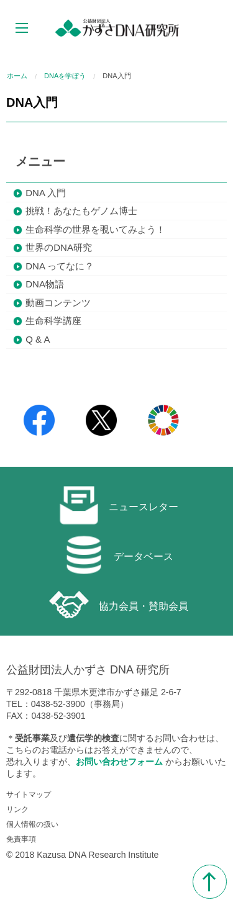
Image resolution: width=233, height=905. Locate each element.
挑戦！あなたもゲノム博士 (81, 210)
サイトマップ (28, 794)
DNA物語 (44, 284)
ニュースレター (118, 505)
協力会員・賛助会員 (118, 604)
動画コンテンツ (58, 302)
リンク (17, 809)
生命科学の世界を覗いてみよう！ (95, 229)
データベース (118, 555)
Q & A (37, 339)
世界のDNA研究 (58, 247)
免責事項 (21, 839)
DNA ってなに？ (59, 266)
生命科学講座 (53, 320)
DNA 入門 (45, 192)
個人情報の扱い (32, 824)
